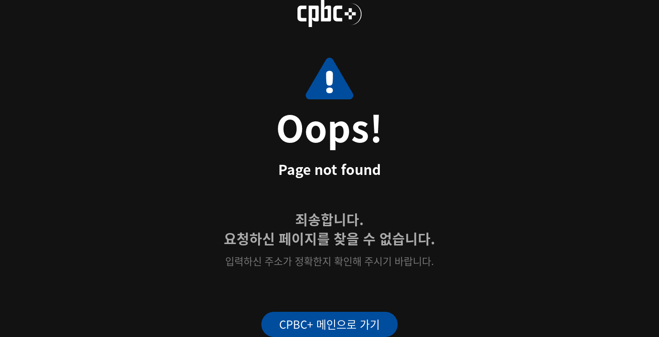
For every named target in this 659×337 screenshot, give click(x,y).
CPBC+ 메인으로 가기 (329, 324)
